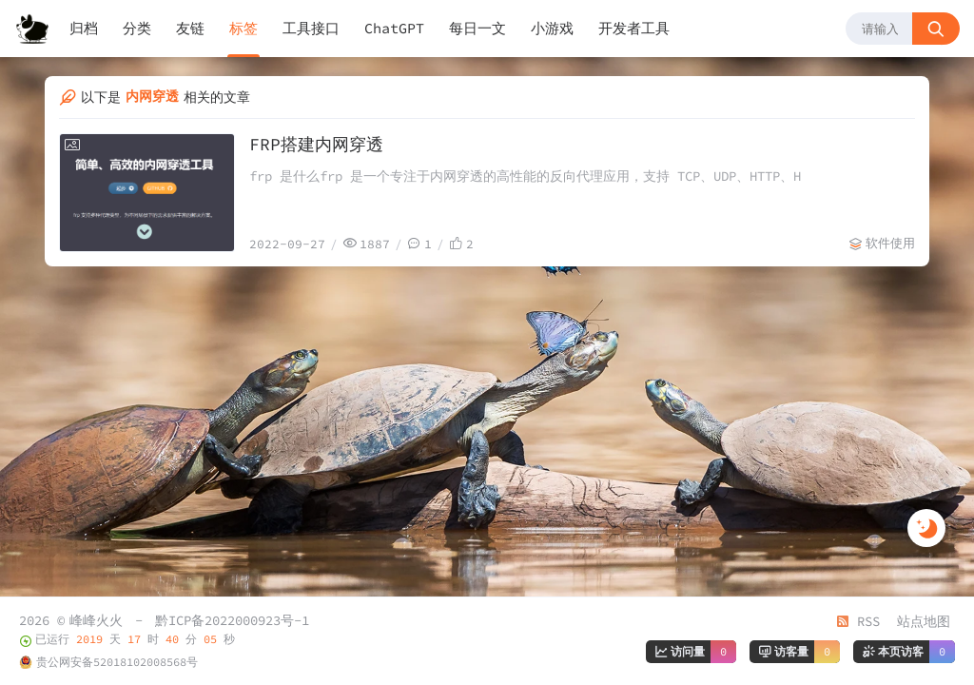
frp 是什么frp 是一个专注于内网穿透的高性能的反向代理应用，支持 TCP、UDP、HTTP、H (525, 176)
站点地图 (923, 621)
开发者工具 (634, 28)
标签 (243, 28)
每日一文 (477, 28)
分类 (137, 28)
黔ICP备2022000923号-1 (232, 620)
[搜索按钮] (936, 28)
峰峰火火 (96, 620)
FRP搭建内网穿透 (316, 144)
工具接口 (311, 28)
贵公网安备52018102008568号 (117, 662)
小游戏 (552, 28)
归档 (83, 28)
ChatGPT (394, 28)
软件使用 (890, 243)
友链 (190, 28)
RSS (858, 621)
